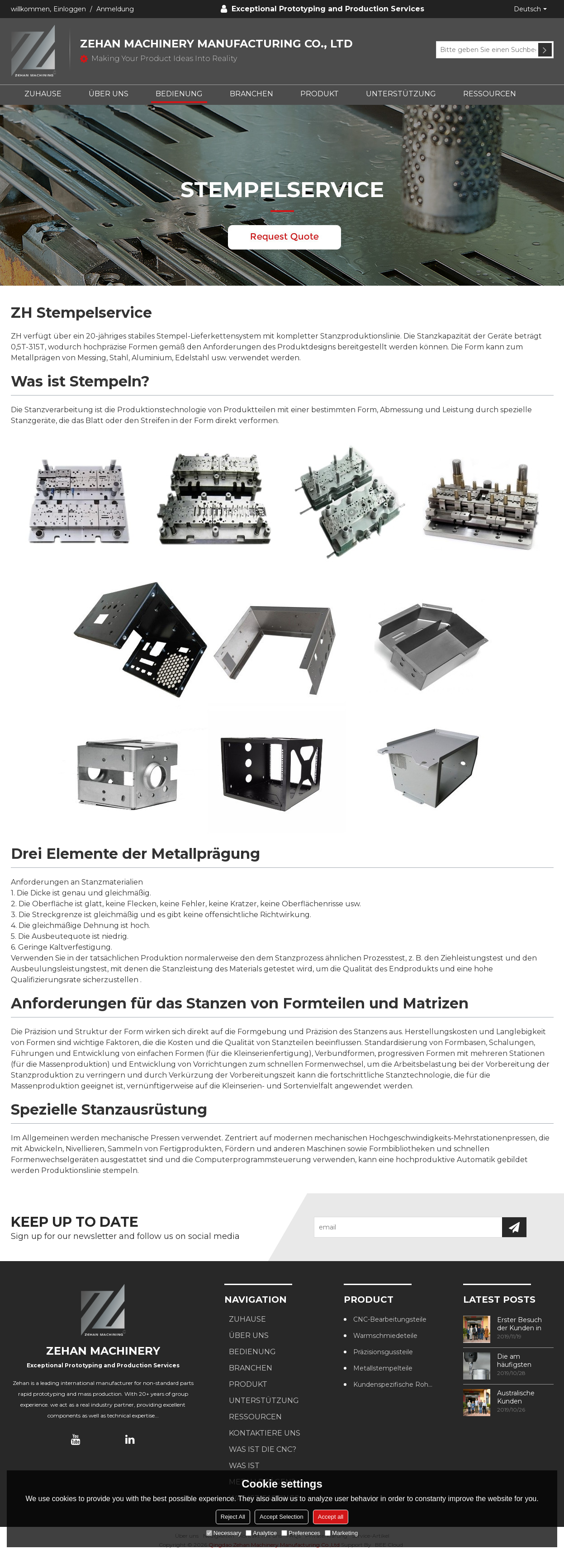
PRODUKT (319, 93)
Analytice (261, 1533)
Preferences (300, 1533)
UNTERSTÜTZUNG (401, 93)
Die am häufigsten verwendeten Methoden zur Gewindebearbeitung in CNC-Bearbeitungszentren (525, 1360)
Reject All (233, 1516)
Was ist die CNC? (262, 1449)
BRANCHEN (251, 93)
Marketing (341, 1533)
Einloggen (69, 9)
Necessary (223, 1533)
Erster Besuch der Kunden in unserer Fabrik (519, 1324)
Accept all (330, 1516)
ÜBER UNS (108, 93)
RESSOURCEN (489, 93)
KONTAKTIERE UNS (264, 1433)
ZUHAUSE (43, 93)
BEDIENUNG (179, 93)
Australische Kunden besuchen (516, 1397)
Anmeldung (115, 9)
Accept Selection (281, 1516)
